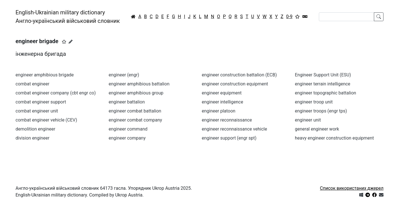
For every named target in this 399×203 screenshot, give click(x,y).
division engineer (32, 138)
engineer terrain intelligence (322, 84)
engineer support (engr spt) (229, 138)
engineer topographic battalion (325, 93)
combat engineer (32, 84)
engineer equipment (222, 93)
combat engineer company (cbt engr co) (56, 93)
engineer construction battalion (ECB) (239, 75)
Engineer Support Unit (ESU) (323, 75)
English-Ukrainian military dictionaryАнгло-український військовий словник (68, 16)
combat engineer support (41, 102)
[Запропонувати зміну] (71, 41)
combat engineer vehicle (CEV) (46, 120)
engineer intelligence (222, 102)
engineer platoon (218, 111)
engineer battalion (127, 102)
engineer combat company (135, 120)
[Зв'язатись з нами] (381, 195)
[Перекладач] (305, 16)
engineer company (127, 138)
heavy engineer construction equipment (334, 138)
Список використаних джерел (351, 188)
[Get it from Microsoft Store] (361, 195)
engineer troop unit (314, 102)
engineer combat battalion (135, 111)
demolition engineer (35, 129)
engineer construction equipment (235, 84)
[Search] (346, 16)
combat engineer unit (37, 111)
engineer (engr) (124, 75)
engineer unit (308, 120)
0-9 (289, 16)
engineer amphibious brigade (45, 75)
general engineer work (317, 129)
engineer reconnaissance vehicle (234, 129)
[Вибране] (297, 16)
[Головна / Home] (133, 16)
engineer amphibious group (136, 93)
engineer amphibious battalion (139, 84)
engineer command (128, 129)
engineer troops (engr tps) (321, 111)
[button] (64, 42)
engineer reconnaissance (227, 120)
